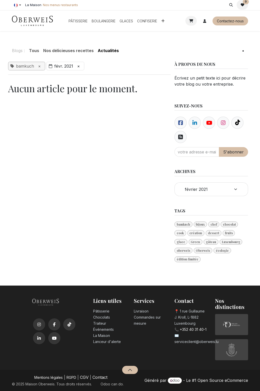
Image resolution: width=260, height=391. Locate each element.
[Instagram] (39, 324)
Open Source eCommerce (223, 380)
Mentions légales (48, 377)
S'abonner (233, 151)
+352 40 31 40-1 (193, 329)
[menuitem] (78, 21)
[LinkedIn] (39, 338)
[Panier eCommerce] (191, 21)
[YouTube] (54, 338)
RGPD (71, 377)
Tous (34, 50)
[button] (231, 5)
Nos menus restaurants (60, 5)
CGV (84, 377)
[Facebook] (180, 123)
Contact (99, 377)
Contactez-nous (230, 21)
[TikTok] (69, 324)
